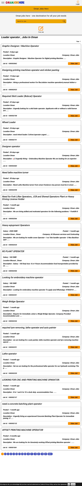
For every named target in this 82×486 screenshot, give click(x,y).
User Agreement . (62, 484)
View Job (73, 64)
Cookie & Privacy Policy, (46, 484)
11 (31, 456)
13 (38, 456)
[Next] (50, 456)
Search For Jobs (22, 21)
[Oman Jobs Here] (15, 4)
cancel (73, 484)
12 (35, 456)
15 (45, 456)
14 (42, 456)
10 (28, 456)
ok (69, 484)
